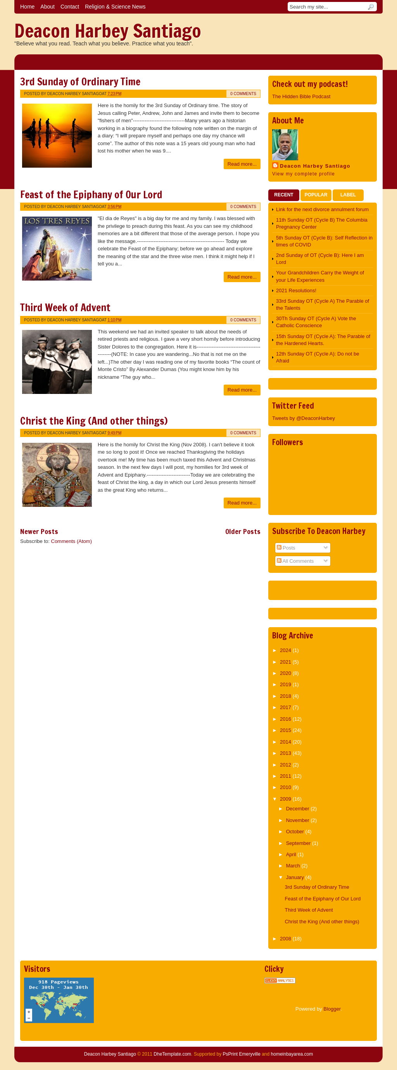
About (47, 6)
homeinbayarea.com (292, 1054)
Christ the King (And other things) (93, 421)
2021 (286, 662)
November (298, 820)
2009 (286, 799)
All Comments (295, 561)
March (294, 866)
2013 (286, 753)
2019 (286, 684)
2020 (286, 673)
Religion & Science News (115, 6)
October (296, 831)
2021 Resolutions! (296, 290)
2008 (286, 939)
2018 (286, 696)
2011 (286, 776)
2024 (286, 650)
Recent (283, 195)
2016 (286, 719)
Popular (316, 195)
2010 (286, 787)
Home (27, 6)
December (298, 809)
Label (348, 195)
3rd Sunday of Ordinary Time (80, 82)
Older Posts (243, 531)
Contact (69, 6)
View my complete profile (303, 174)
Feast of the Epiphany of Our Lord (91, 195)
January (296, 877)
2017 (286, 707)
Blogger (331, 1009)
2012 (286, 765)
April (292, 854)
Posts (286, 548)
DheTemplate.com (172, 1054)
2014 (286, 742)
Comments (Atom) (71, 541)
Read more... (242, 164)
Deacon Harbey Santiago (107, 30)
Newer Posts (39, 531)
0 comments (243, 94)
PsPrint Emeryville (241, 1054)
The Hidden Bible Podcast (301, 96)
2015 (286, 730)
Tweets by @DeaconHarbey (303, 418)
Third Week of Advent (65, 308)
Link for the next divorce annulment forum (322, 209)
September (299, 843)
